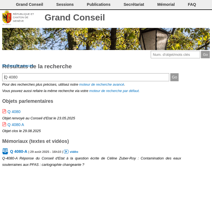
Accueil (206, 18)
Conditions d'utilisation (178, 18)
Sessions (65, 4)
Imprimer (169, 18)
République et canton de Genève (23, 17)
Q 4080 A (15, 124)
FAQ (192, 4)
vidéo (74, 151)
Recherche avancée (18, 66)
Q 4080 (13, 111)
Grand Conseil (75, 17)
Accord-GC (197, 18)
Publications (99, 4)
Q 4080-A (18, 151)
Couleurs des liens (188, 18)
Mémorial (166, 4)
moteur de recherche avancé (101, 84)
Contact (160, 18)
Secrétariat (134, 4)
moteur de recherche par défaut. (114, 91)
